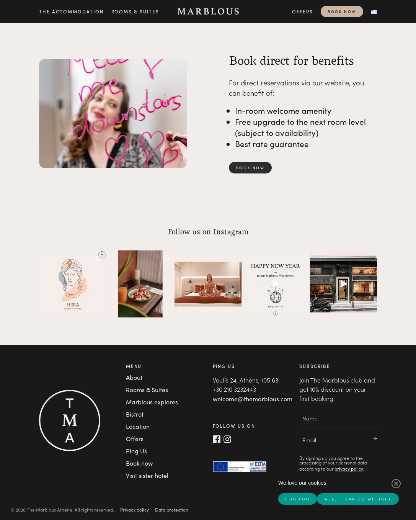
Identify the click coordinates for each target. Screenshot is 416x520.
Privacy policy (134, 510)
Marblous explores (152, 402)
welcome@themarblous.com (252, 399)
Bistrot (135, 414)
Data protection (171, 510)
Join (371, 439)
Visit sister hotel (147, 475)
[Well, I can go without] (396, 483)
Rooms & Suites (135, 11)
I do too (297, 499)
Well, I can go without (358, 499)
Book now (342, 11)
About (134, 377)
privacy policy (348, 469)
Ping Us (136, 451)
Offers (302, 11)
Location (138, 426)
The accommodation (71, 11)
